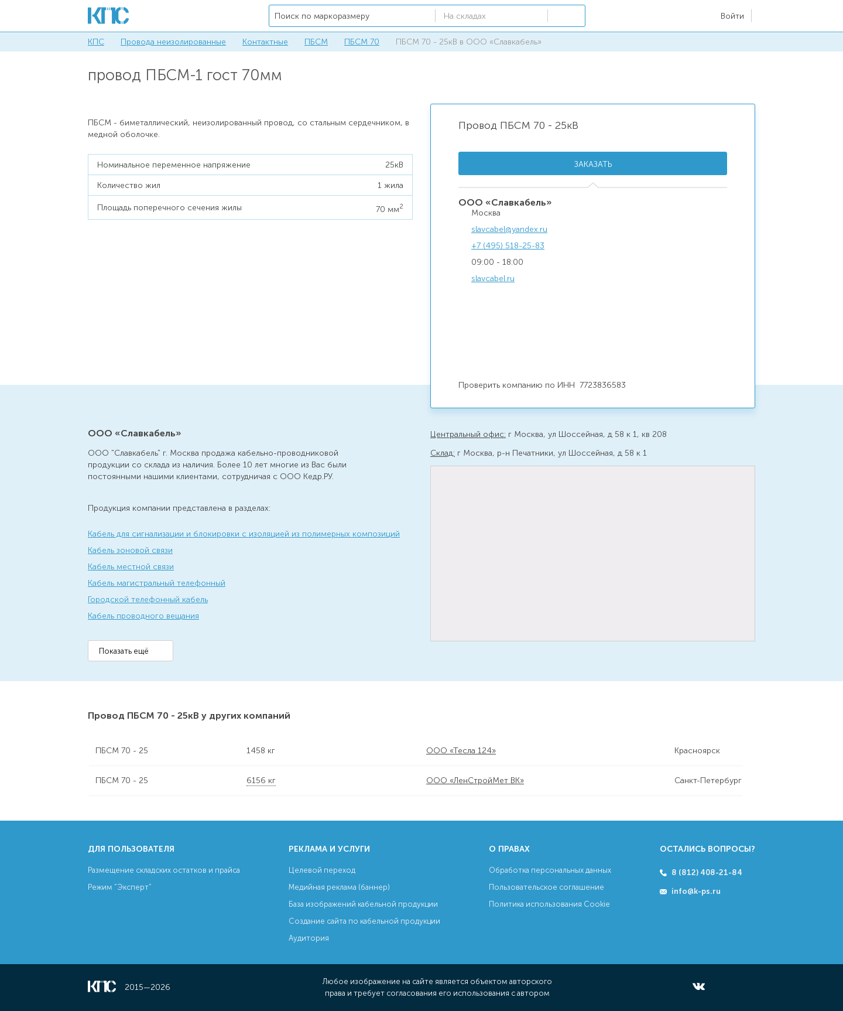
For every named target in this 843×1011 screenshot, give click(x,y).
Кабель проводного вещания (143, 616)
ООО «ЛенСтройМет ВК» (475, 780)
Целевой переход (322, 870)
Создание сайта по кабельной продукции (364, 921)
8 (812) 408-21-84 (706, 872)
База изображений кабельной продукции (363, 904)
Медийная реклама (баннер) (339, 887)
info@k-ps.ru (696, 891)
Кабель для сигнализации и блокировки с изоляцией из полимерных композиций (244, 534)
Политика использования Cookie (549, 904)
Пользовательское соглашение (546, 887)
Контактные (265, 42)
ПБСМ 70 (361, 42)
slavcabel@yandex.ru (509, 229)
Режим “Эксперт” (120, 887)
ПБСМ (316, 42)
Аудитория (309, 938)
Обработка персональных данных (550, 870)
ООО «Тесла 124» (461, 751)
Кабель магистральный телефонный (156, 583)
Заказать (593, 164)
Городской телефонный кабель (148, 599)
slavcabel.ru (493, 279)
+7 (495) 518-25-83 (507, 246)
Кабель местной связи (131, 567)
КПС (96, 42)
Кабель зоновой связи (130, 550)
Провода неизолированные (173, 42)
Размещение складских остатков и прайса (164, 870)
